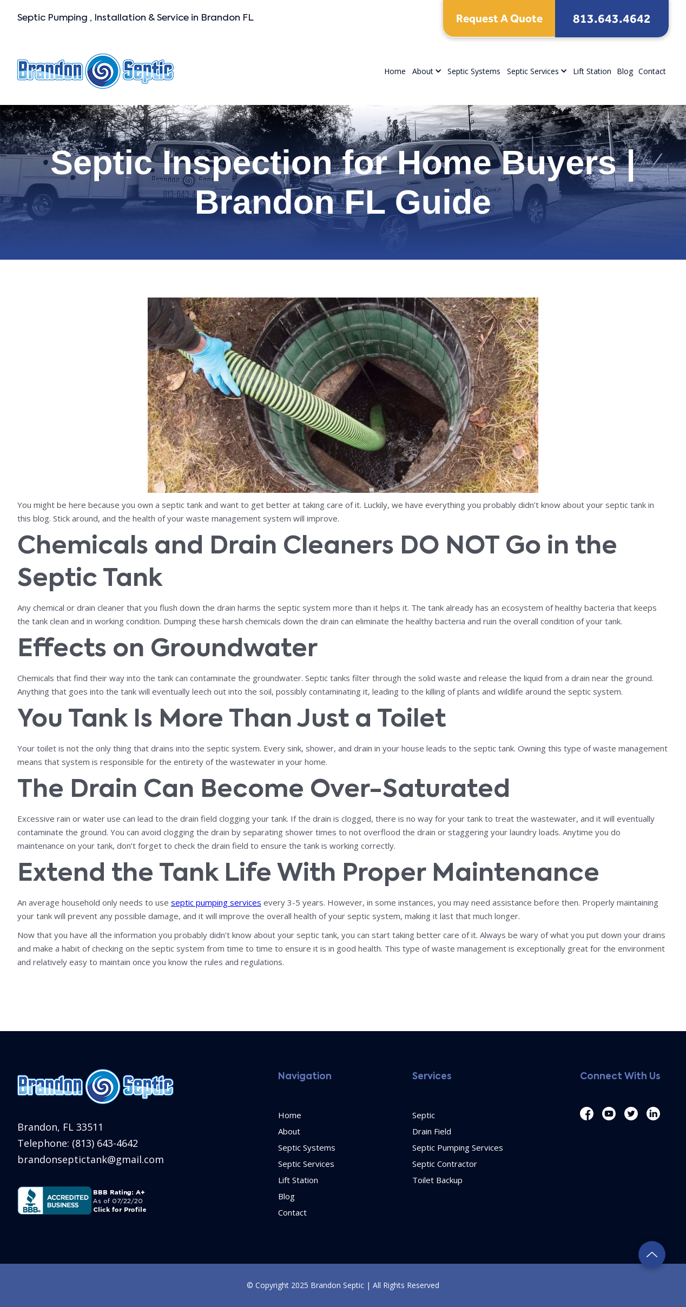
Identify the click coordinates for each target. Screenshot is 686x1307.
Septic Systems (473, 71)
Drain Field (431, 1131)
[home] (95, 71)
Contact (652, 71)
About (422, 71)
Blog (625, 71)
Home (395, 71)
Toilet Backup (437, 1179)
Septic (423, 1115)
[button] (426, 71)
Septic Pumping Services (457, 1147)
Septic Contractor (444, 1163)
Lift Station (592, 71)
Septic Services (533, 71)
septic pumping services (216, 902)
